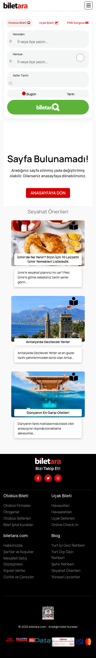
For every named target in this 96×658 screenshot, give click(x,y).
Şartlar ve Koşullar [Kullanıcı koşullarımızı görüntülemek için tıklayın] (18, 551)
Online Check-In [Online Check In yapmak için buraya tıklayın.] (64, 524)
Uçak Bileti (48, 23)
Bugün (31, 94)
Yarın (70, 94)
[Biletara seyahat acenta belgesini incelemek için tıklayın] (22, 640)
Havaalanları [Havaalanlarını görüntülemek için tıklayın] (61, 511)
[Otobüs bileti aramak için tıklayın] (48, 107)
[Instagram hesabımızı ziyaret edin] (58, 478)
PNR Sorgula (78, 23)
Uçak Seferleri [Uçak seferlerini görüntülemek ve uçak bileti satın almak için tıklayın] (63, 518)
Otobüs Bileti (19, 23)
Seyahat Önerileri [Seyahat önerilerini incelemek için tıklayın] (66, 570)
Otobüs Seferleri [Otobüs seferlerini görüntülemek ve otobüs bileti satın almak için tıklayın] (17, 518)
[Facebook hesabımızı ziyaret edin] (38, 478)
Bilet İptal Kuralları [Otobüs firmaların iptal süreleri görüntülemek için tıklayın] (18, 524)
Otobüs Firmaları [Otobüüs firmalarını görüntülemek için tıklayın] (17, 505)
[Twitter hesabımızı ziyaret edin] (48, 478)
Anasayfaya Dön (48, 193)
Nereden (19, 34)
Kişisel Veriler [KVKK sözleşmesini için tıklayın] (14, 570)
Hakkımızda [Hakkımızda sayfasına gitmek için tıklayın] (13, 545)
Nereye (18, 54)
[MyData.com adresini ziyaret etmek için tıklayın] (40, 640)
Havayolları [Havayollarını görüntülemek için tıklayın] (60, 505)
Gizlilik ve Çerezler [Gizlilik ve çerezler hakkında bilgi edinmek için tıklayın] (18, 576)
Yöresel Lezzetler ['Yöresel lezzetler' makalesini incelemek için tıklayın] (65, 576)
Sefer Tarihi (20, 75)
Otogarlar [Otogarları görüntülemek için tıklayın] (11, 511)
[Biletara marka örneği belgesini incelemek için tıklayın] (9, 640)
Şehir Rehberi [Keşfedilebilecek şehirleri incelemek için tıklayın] (62, 564)
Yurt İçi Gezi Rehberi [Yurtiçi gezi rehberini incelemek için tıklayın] (68, 545)
